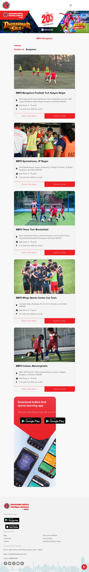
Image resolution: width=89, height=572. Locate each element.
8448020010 (13, 558)
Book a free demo (29, 116)
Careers (6, 541)
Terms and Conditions (50, 535)
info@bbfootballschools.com (17, 554)
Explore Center (59, 116)
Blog (5, 535)
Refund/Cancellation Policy (52, 541)
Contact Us (7, 538)
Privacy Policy (47, 538)
